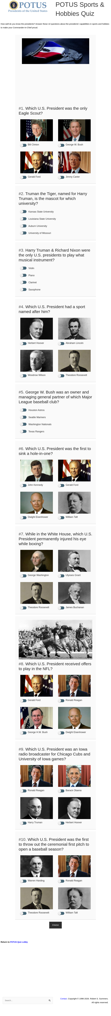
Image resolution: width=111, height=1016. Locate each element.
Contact (63, 1005)
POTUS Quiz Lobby (19, 948)
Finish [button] (55, 931)
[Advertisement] (55, 85)
